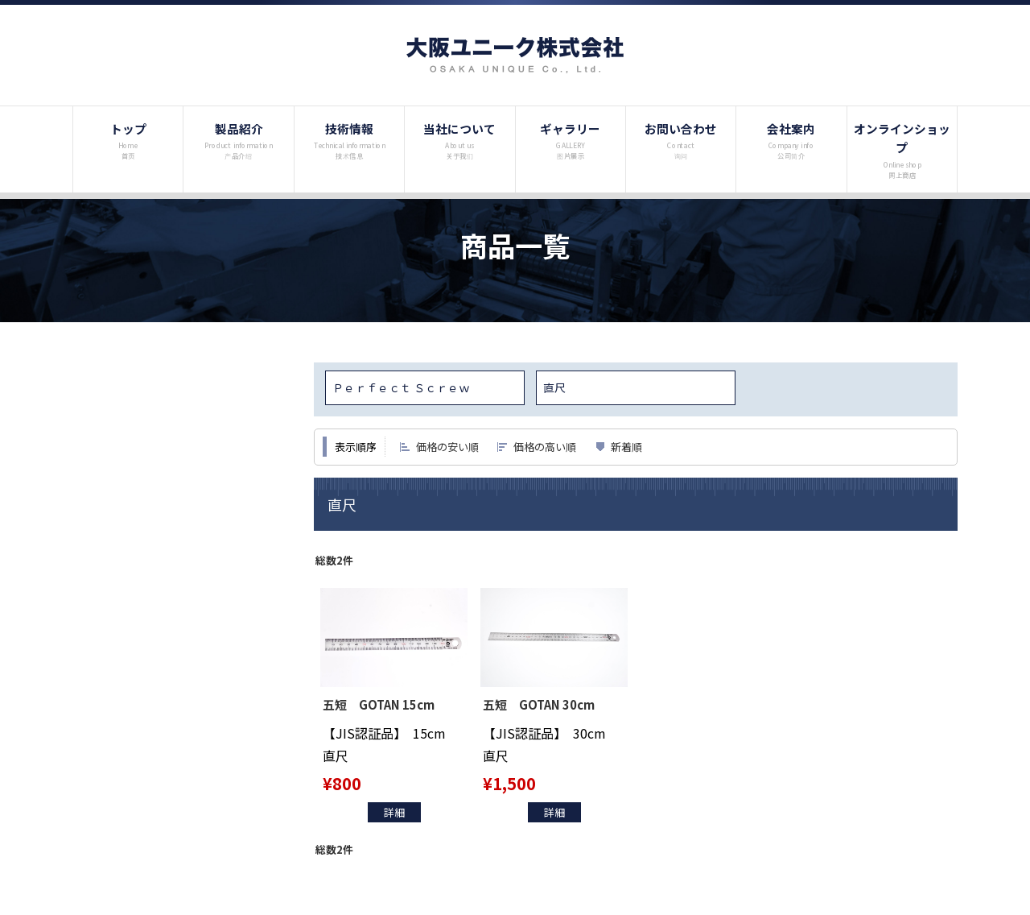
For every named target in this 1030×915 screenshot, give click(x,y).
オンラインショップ (902, 150)
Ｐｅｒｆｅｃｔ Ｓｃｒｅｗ (401, 387)
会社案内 (791, 140)
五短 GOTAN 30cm (542, 704)
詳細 (394, 812)
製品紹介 (238, 140)
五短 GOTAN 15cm (382, 704)
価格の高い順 (544, 446)
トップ (128, 140)
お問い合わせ (681, 140)
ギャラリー (570, 140)
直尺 (554, 387)
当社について (459, 140)
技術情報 (349, 140)
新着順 (626, 446)
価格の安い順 (447, 446)
